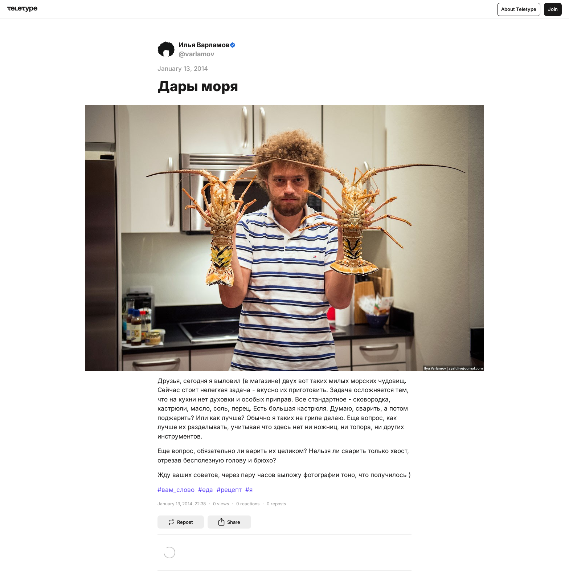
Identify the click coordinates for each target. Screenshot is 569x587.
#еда (205, 489)
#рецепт (229, 489)
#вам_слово (176, 489)
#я (249, 489)
